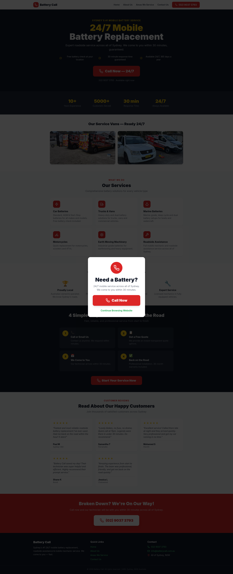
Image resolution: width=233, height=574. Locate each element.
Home (117, 4)
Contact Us (163, 4)
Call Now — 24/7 (116, 71)
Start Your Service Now (116, 380)
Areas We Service (145, 4)
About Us (127, 4)
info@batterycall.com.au (161, 551)
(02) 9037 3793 (186, 4)
